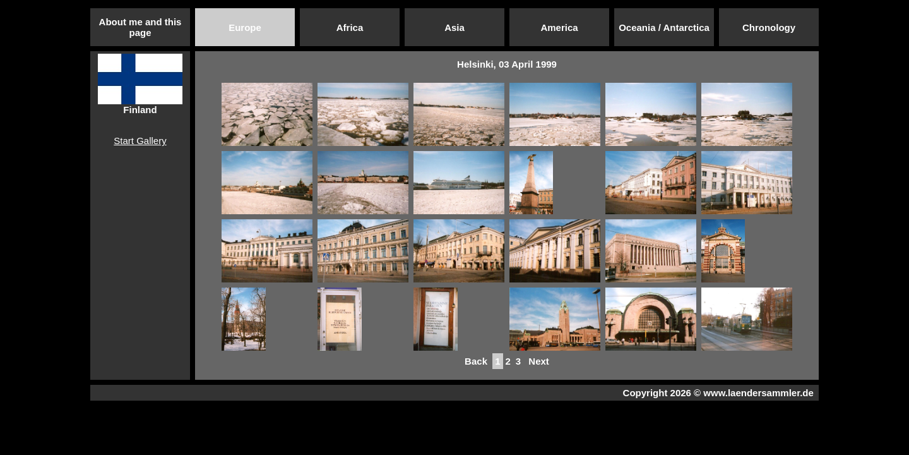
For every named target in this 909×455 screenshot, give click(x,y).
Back (476, 361)
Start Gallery (140, 140)
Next (539, 361)
